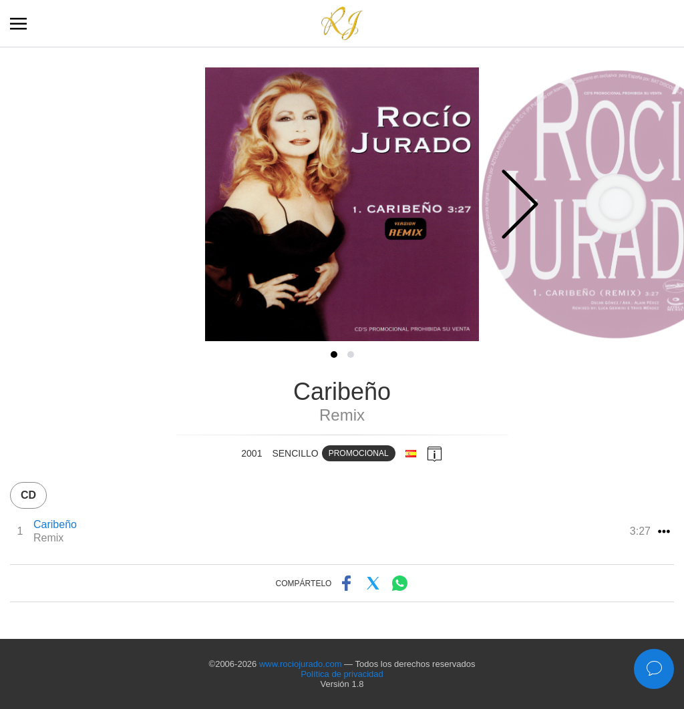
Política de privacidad (342, 674)
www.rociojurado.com (300, 664)
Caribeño (55, 524)
